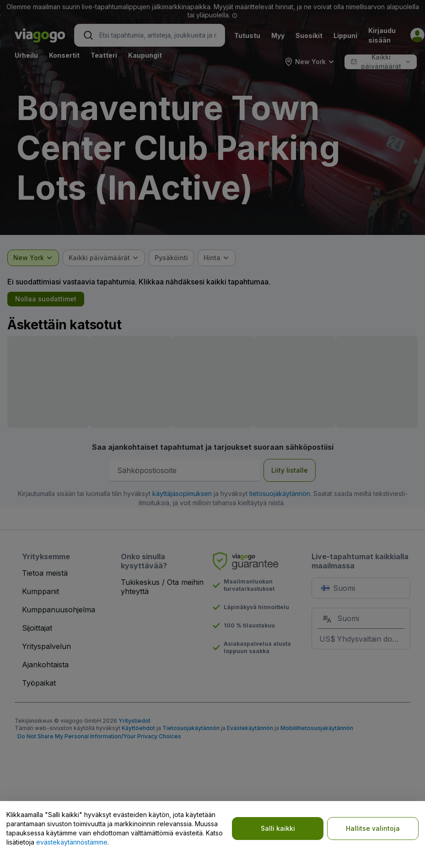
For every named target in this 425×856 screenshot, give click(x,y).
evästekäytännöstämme (72, 842)
